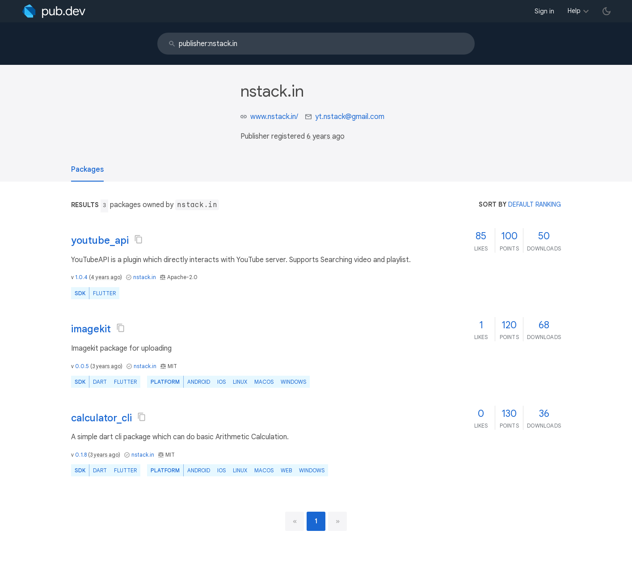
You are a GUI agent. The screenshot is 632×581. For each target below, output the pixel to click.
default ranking (534, 204)
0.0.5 (82, 366)
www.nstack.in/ (274, 116)
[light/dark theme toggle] (606, 11)
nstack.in (144, 277)
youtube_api (100, 240)
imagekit (91, 329)
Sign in (544, 11)
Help (574, 11)
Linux (240, 381)
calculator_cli (101, 418)
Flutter (104, 293)
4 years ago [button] (105, 277)
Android (198, 381)
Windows (293, 381)
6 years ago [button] (326, 136)
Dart (100, 381)
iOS (221, 381)
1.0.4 (81, 277)
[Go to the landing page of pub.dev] (53, 11)
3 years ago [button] (106, 366)
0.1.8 (81, 454)
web (286, 470)
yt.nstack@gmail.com (349, 116)
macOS (264, 381)
